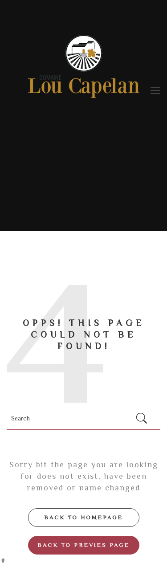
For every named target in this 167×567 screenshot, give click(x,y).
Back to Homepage (83, 517)
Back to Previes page (83, 545)
